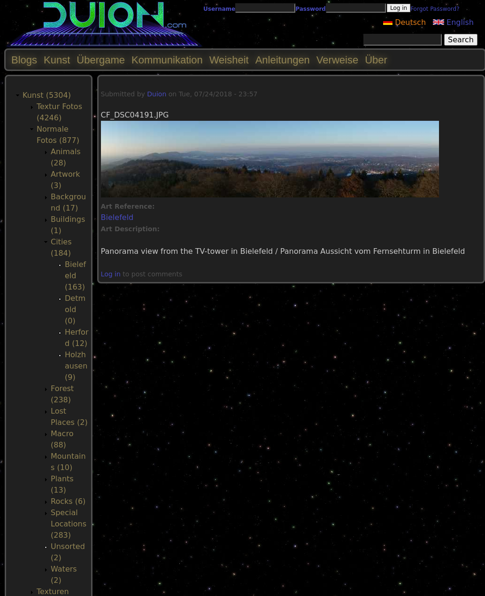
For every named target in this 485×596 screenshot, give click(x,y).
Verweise (337, 60)
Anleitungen (282, 60)
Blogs (24, 60)
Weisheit (229, 60)
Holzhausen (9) (76, 366)
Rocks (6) (68, 501)
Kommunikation (167, 60)
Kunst (57, 60)
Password (310, 9)
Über (376, 60)
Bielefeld (117, 217)
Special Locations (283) (68, 524)
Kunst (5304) (47, 95)
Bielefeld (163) (75, 275)
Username (219, 9)
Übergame (101, 60)
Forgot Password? (434, 9)
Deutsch (404, 22)
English (453, 22)
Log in (111, 274)
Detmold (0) (75, 309)
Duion (156, 94)
